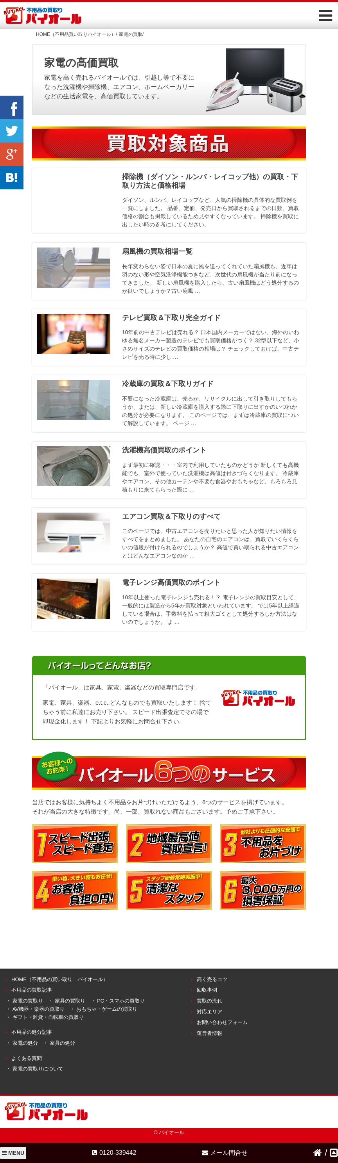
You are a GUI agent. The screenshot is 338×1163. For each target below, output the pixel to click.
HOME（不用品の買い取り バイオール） (59, 979)
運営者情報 (209, 1033)
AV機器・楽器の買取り (39, 1009)
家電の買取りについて (38, 1069)
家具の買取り (70, 1001)
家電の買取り (28, 1001)
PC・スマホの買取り (121, 1001)
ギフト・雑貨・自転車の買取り (48, 1017)
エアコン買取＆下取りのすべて (171, 516)
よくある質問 (26, 1058)
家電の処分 (25, 1043)
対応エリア (209, 1012)
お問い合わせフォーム (222, 1022)
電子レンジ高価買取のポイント (171, 582)
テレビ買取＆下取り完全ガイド (171, 318)
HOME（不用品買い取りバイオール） (76, 34)
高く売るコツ (212, 979)
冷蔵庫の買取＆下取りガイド (168, 384)
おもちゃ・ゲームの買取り (106, 1009)
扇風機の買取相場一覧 (157, 251)
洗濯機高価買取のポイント (164, 450)
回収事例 (207, 990)
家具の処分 (62, 1043)
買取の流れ (209, 1001)
